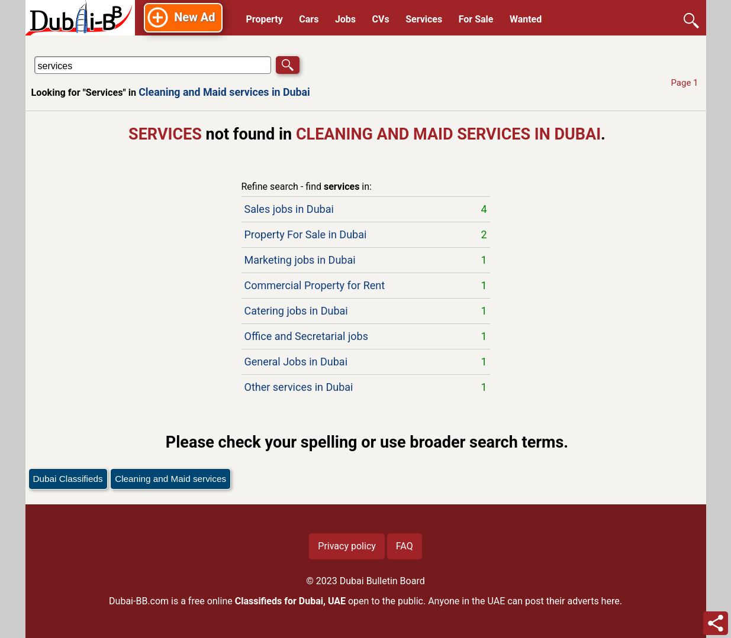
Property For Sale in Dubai (365, 234)
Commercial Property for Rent (365, 285)
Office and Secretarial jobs (365, 336)
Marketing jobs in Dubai (365, 260)
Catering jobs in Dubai (365, 311)
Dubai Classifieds (68, 479)
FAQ (404, 546)
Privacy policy (347, 546)
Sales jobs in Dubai (365, 209)
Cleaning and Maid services (170, 479)
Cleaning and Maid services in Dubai (224, 92)
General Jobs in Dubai (365, 361)
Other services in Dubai (365, 387)
